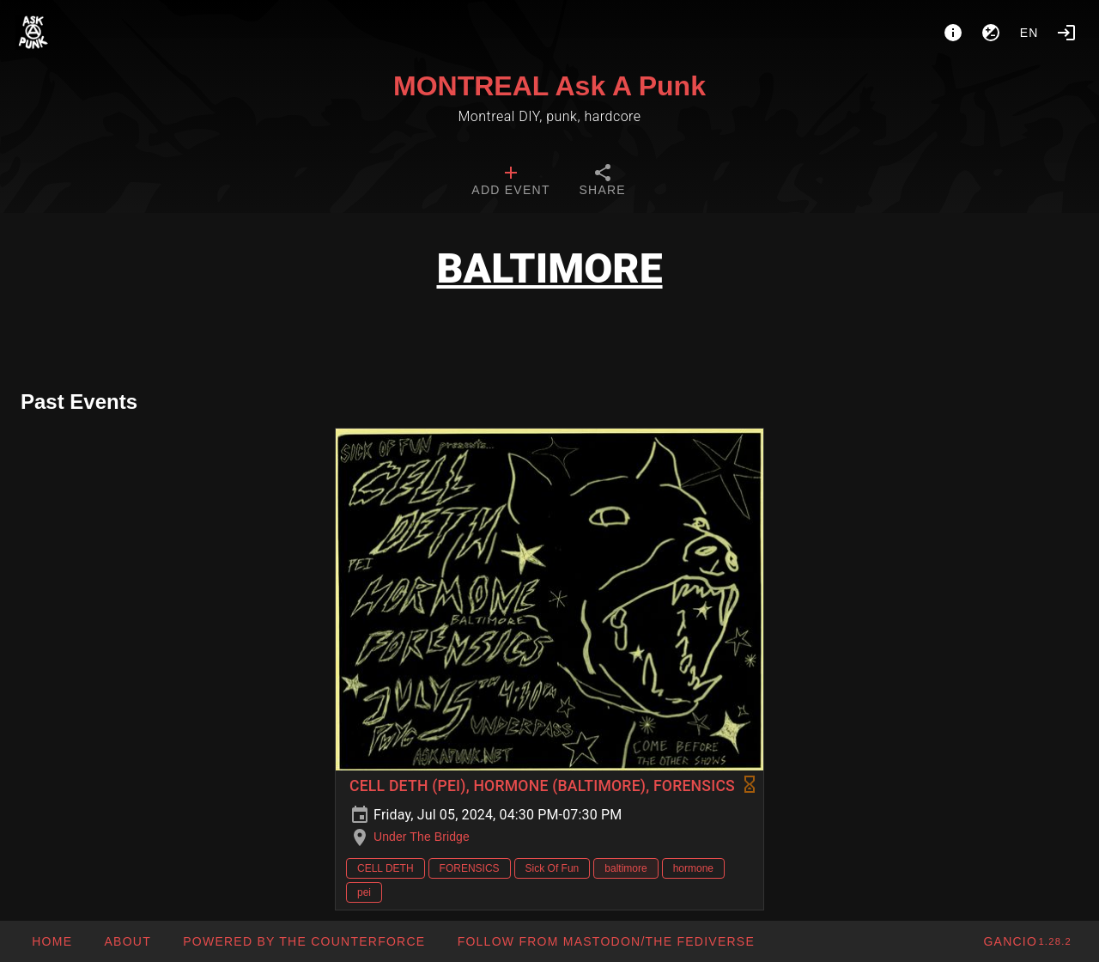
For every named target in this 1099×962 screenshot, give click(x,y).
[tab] (510, 182)
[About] (953, 33)
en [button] (1029, 33)
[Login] (1066, 33)
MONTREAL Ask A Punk (549, 85)
